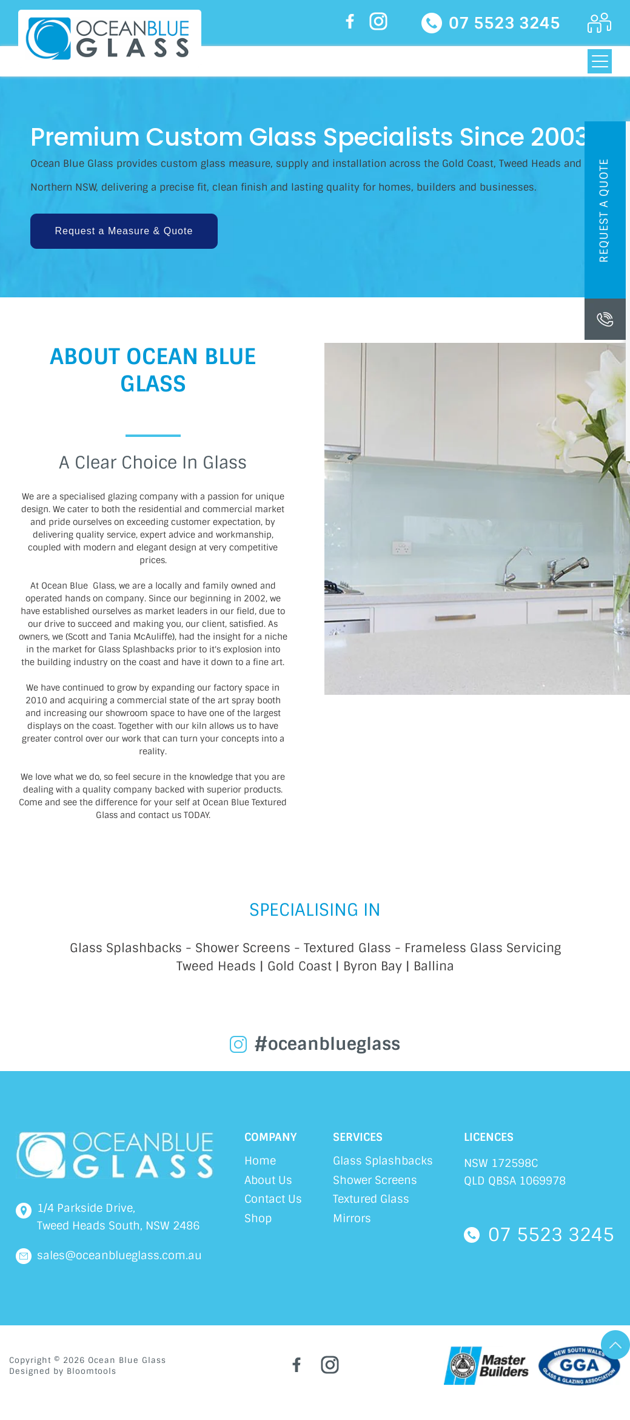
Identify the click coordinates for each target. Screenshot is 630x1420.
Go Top (615, 1344)
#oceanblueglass (327, 1044)
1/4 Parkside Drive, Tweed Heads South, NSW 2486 (118, 1217)
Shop (258, 1218)
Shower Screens (375, 1180)
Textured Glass (371, 1199)
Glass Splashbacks (383, 1161)
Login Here (600, 23)
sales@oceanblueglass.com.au (119, 1255)
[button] (124, 231)
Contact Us (273, 1199)
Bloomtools (91, 1371)
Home (260, 1161)
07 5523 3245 (504, 23)
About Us (268, 1180)
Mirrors (352, 1218)
